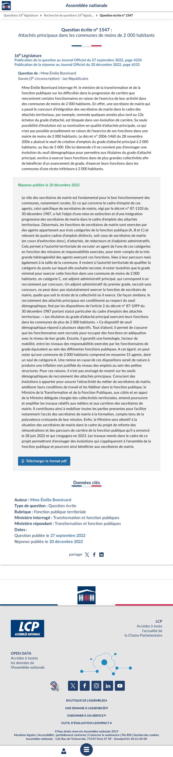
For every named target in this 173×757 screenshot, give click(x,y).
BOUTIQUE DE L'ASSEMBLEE (85, 700)
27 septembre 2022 (67, 536)
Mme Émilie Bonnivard (50, 500)
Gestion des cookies (146, 735)
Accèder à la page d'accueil (6, 5)
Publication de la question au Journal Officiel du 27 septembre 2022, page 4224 (78, 60)
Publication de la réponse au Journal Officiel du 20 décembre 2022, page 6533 (77, 65)
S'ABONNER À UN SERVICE (85, 715)
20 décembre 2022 (66, 542)
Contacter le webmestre (104, 735)
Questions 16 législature (21, 15)
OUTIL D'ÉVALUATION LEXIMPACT (85, 723)
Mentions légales (25, 735)
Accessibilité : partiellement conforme (62, 735)
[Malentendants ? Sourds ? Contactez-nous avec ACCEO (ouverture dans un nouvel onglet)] (53, 685)
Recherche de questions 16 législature (69, 15)
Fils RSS (127, 735)
